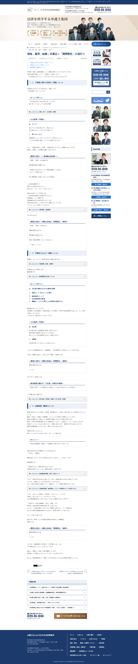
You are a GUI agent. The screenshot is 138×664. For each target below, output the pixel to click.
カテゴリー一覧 (94, 655)
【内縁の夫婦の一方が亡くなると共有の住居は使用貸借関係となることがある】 (43, 572)
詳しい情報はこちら (100, 216)
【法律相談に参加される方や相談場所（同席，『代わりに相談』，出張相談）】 (52, 607)
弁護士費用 (63, 44)
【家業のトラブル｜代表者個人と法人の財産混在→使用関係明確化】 (71, 572)
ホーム (31, 44)
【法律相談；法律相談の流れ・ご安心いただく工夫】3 (44, 602)
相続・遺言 (73, 643)
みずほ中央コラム (47, 47)
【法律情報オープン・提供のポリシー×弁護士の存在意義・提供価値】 (49, 587)
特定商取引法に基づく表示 (78, 655)
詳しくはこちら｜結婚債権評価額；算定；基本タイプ (44, 473)
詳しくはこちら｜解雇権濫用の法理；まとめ (42, 276)
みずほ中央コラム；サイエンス (60, 47)
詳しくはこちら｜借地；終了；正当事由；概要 (42, 112)
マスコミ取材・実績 (75, 44)
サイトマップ (107, 655)
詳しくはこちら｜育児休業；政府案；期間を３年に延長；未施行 (47, 399)
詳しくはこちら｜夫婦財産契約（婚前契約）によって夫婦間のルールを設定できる (52, 488)
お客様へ (45, 44)
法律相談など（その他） (35, 47)
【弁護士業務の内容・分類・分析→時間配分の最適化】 (45, 597)
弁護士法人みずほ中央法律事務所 (40, 635)
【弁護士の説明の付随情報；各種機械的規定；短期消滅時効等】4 (48, 592)
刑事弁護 (92, 647)
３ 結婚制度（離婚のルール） (36, 67)
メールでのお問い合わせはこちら (73, 616)
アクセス (86, 44)
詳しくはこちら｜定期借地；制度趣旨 (40, 209)
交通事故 (101, 647)
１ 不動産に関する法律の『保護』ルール (40, 62)
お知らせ (80, 635)
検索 (108, 92)
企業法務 (101, 643)
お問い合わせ (93, 639)
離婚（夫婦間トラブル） (87, 643)
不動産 (103, 639)
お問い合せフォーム (100, 44)
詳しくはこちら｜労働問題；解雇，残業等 (41, 264)
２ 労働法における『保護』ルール (38, 65)
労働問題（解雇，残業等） (78, 647)
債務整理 (72, 651)
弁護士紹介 (54, 44)
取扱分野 (37, 44)
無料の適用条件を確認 (46, 37)
